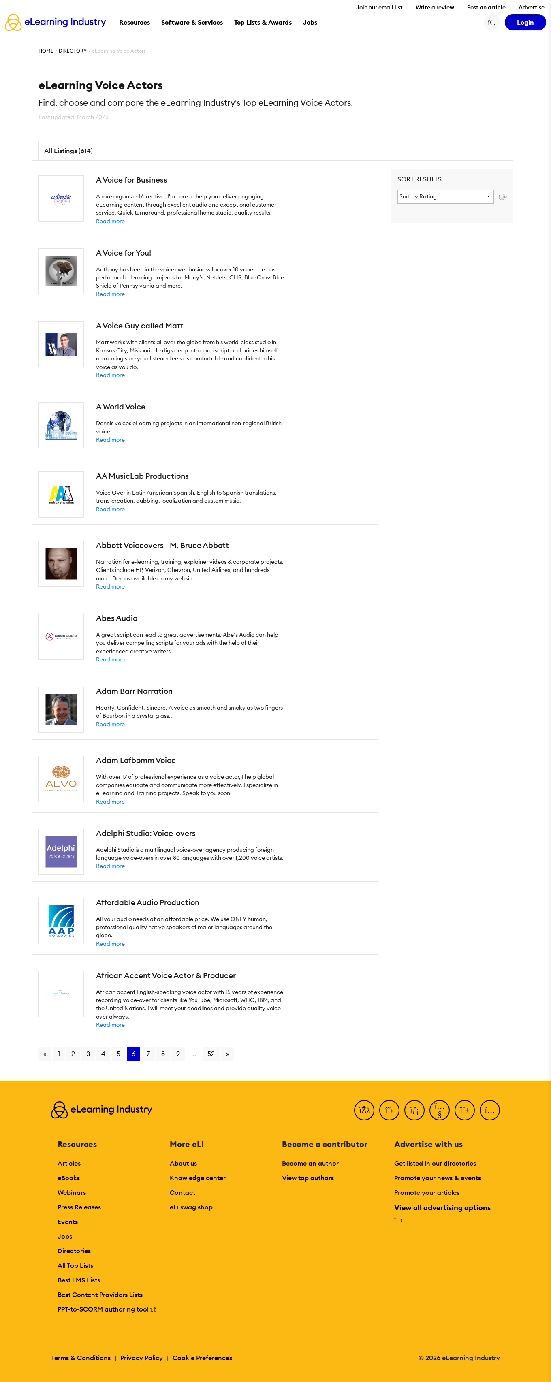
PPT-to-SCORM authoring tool (107, 1309)
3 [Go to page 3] (88, 1053)
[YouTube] (439, 1110)
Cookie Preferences (202, 1358)
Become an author (310, 1163)
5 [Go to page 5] (118, 1053)
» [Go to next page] (227, 1053)
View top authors (308, 1178)
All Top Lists (75, 1265)
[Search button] (492, 22)
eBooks (69, 1178)
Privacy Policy (141, 1358)
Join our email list (379, 7)
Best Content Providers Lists (100, 1294)
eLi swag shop (191, 1207)
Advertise (532, 7)
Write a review (435, 7)
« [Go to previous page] (45, 1053)
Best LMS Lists (79, 1280)
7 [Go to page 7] (148, 1053)
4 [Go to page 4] (103, 1053)
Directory (73, 51)
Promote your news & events (437, 1178)
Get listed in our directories (435, 1163)
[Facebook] (364, 1110)
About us (183, 1163)
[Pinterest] (465, 1110)
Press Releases (79, 1207)
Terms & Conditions (81, 1358)
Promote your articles (426, 1192)
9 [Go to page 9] (178, 1053)
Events (68, 1222)
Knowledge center (198, 1178)
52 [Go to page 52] (211, 1053)
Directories (74, 1251)
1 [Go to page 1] (59, 1053)
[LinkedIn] (414, 1110)
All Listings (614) (68, 151)
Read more (110, 221)
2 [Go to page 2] (73, 1053)
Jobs (65, 1236)
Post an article (486, 7)
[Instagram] (490, 1110)
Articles (69, 1163)
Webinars (72, 1192)
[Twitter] (389, 1110)
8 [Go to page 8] (163, 1053)
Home (45, 51)
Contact (182, 1192)
